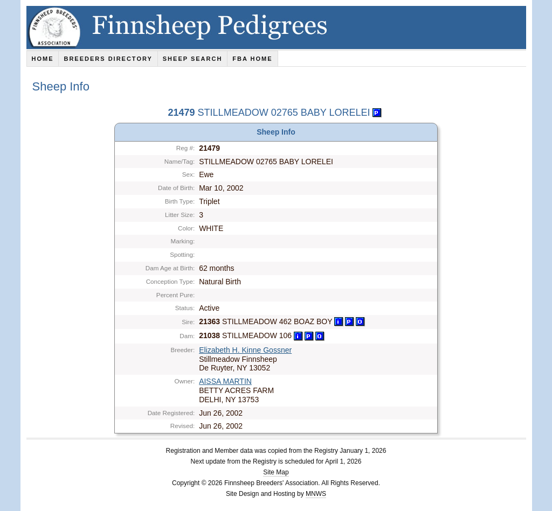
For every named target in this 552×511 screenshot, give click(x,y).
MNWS (316, 494)
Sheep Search (193, 58)
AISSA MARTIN (225, 381)
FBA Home (252, 58)
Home (42, 58)
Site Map (275, 472)
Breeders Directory (108, 58)
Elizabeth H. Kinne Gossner (245, 350)
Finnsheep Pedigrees (276, 27)
